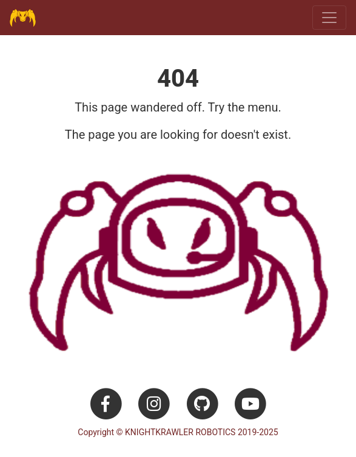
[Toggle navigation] (329, 17)
